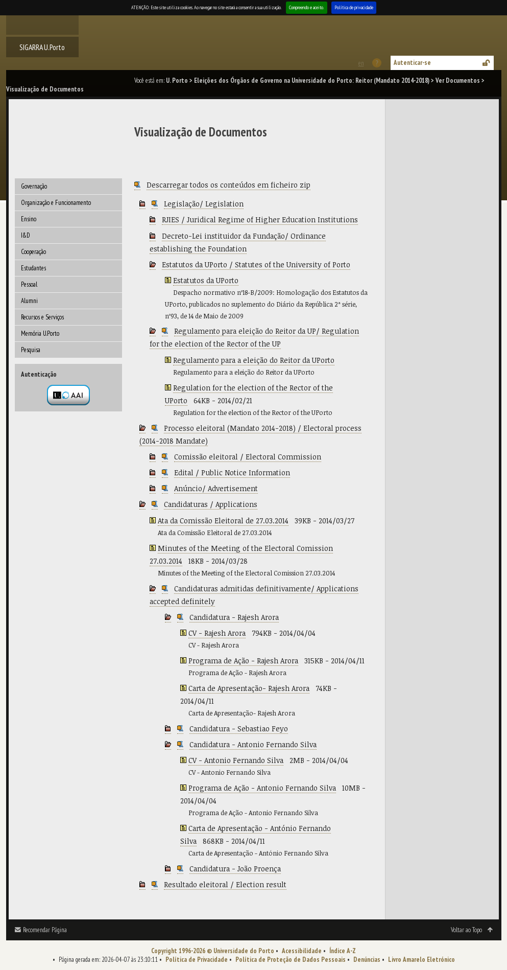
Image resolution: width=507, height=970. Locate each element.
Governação (34, 186)
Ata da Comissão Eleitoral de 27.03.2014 (223, 520)
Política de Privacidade (196, 959)
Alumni (29, 300)
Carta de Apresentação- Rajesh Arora (248, 688)
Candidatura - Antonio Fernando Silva (253, 744)
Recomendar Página (45, 930)
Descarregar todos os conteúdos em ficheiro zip (228, 185)
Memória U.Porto (40, 333)
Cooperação (33, 251)
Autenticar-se (412, 62)
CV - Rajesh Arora (217, 633)
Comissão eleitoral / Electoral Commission (247, 456)
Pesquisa (30, 349)
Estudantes (33, 268)
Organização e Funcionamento (56, 202)
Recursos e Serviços (42, 317)
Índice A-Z (342, 950)
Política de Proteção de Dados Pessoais (290, 959)
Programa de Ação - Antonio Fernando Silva (262, 788)
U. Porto (177, 80)
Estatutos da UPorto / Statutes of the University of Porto (256, 264)
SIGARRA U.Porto (42, 47)
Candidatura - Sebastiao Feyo (238, 728)
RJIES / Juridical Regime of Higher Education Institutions (260, 219)
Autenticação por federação (68, 395)
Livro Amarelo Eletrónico (421, 959)
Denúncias (366, 959)
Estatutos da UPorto (205, 280)
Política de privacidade (353, 7)
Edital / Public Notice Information (232, 472)
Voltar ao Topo (466, 930)
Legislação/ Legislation (204, 204)
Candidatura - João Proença (235, 868)
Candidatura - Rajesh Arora (234, 617)
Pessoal (29, 284)
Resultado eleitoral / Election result (225, 884)
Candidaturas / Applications (210, 504)
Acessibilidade (302, 950)
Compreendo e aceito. (306, 7)
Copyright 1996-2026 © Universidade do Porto (212, 950)
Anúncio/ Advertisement (216, 488)
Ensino (28, 219)
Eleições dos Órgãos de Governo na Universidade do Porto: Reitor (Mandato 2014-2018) (311, 80)
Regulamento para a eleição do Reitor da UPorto (253, 360)
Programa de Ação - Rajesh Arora (243, 660)
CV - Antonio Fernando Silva (235, 760)
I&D (25, 235)
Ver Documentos (458, 80)
